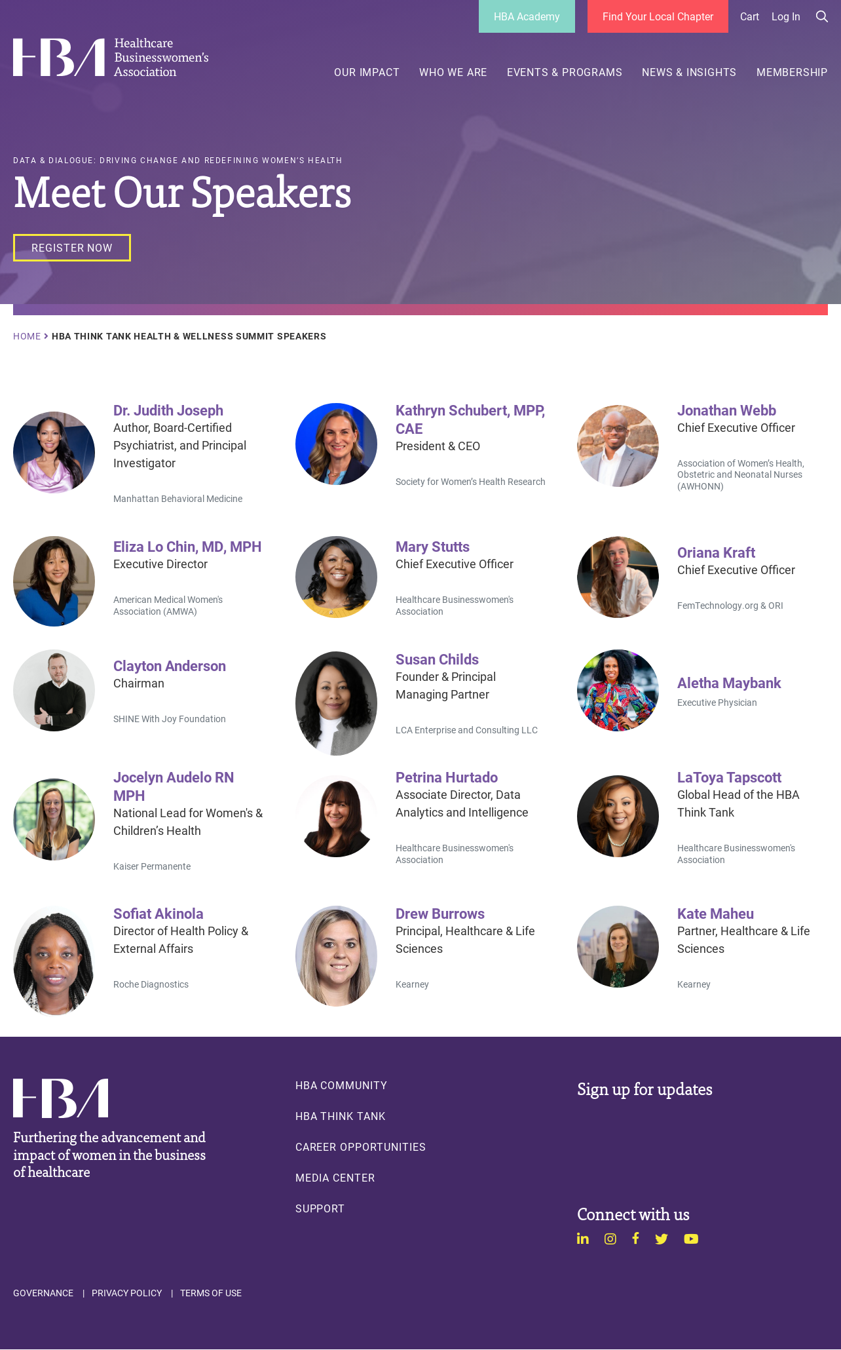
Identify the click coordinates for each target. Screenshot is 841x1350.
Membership (792, 72)
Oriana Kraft (716, 552)
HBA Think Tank (340, 1116)
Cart (749, 16)
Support (320, 1208)
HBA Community (341, 1085)
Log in (786, 16)
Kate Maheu (715, 913)
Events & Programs (565, 72)
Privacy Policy (127, 1293)
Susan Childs (437, 658)
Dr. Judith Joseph (168, 409)
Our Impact (367, 72)
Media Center (335, 1177)
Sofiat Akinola (158, 913)
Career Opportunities (360, 1146)
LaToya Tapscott (729, 776)
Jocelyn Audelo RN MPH (173, 785)
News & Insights (689, 72)
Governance (43, 1293)
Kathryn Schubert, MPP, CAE (470, 418)
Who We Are (453, 72)
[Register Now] (72, 247)
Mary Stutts (433, 546)
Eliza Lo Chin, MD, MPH (187, 546)
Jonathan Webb (726, 409)
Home (27, 336)
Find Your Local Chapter (658, 16)
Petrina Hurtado (447, 776)
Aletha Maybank (729, 682)
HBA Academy (527, 16)
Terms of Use (211, 1293)
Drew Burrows (440, 913)
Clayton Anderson (169, 665)
